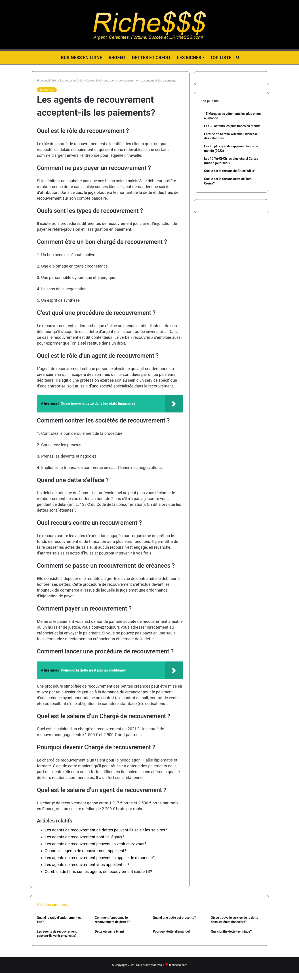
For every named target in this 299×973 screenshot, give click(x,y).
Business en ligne (81, 57)
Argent (117, 57)
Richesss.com (178, 965)
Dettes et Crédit (151, 57)
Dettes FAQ (94, 80)
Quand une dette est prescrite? (174, 917)
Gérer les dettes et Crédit (68, 80)
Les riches (189, 57)
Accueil (43, 80)
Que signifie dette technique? (231, 931)
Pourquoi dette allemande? (171, 931)
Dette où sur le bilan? (109, 931)
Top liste (221, 57)
